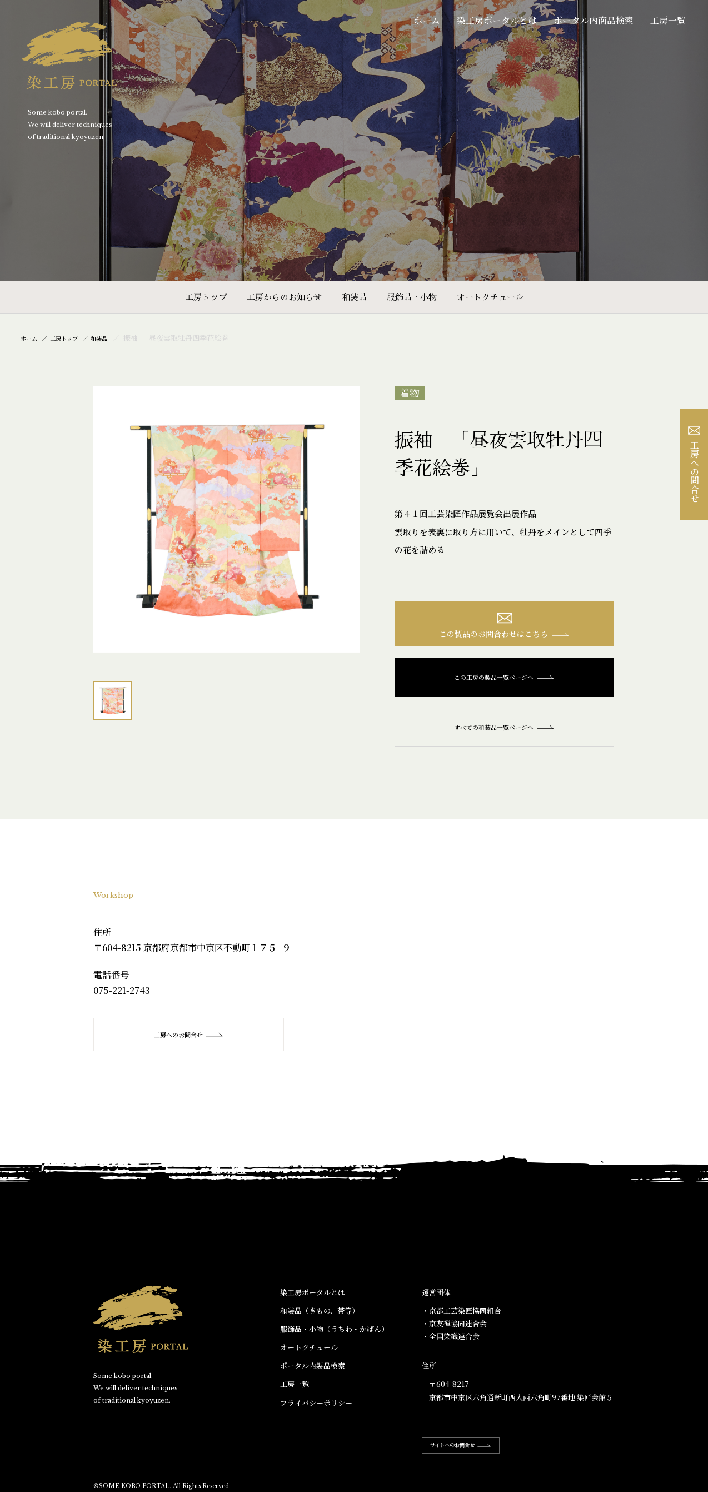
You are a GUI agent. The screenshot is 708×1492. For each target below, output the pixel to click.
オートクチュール (490, 296)
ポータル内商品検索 (594, 20)
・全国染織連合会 (451, 1342)
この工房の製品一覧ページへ (504, 683)
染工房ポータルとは (497, 20)
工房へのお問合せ (188, 1041)
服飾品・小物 (412, 296)
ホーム (426, 20)
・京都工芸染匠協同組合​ (461, 1316)
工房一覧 (668, 20)
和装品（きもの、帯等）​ (319, 1316)
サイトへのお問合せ (471, 1451)
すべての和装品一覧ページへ (504, 733)
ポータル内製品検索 (312, 1371)
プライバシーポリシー (316, 1409)
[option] (226, 519)
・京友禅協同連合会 (454, 1329)
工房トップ (206, 296)
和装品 (354, 296)
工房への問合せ (694, 464)
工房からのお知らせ (284, 296)
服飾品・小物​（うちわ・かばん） (334, 1335)
